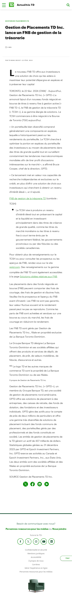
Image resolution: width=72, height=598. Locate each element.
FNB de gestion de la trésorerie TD (27, 198)
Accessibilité (36, 557)
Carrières (36, 564)
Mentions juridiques (36, 553)
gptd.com (14, 267)
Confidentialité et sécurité (36, 550)
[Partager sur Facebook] (32, 484)
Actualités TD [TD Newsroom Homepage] (25, 4)
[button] (4, 5)
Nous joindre (59, 528)
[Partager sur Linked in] (39, 484)
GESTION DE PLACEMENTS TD (17, 21)
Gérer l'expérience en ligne (36, 568)
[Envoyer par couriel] (46, 484)
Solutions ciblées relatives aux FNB (38, 276)
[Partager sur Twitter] (25, 484)
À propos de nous (36, 561)
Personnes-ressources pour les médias (27, 528)
